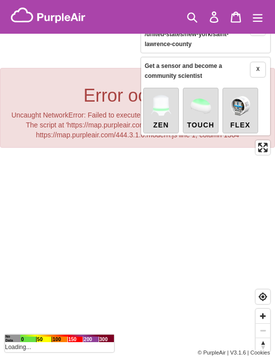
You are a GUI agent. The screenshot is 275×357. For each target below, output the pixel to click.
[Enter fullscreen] (263, 136)
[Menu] (258, 17)
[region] (137, 178)
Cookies (260, 353)
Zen (161, 100)
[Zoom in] (263, 316)
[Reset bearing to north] (263, 345)
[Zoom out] (263, 330)
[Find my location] (263, 297)
